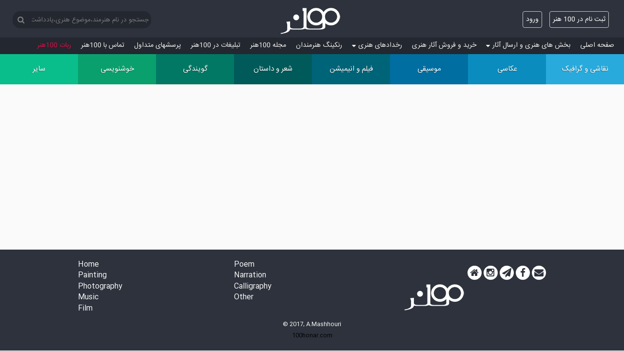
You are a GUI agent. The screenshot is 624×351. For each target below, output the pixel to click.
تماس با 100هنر (102, 45)
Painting (92, 275)
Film (85, 308)
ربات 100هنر (54, 45)
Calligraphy (253, 286)
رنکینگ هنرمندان (319, 45)
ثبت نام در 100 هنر (579, 19)
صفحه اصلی (597, 45)
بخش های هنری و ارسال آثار (528, 45)
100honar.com (312, 335)
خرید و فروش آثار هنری (444, 45)
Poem (244, 265)
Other (244, 297)
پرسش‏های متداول (157, 45)
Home (88, 265)
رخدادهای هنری (377, 45)
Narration (250, 275)
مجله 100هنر (268, 45)
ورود (532, 19)
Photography (100, 286)
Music (88, 297)
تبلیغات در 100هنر (215, 45)
